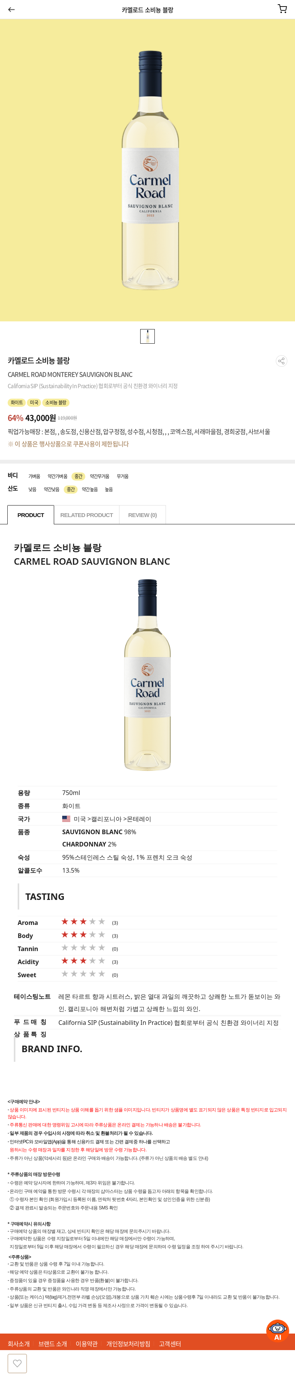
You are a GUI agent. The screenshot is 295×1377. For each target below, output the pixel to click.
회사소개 (19, 1343)
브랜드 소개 (52, 1343)
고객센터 (170, 1343)
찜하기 (17, 1363)
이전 (11, 9)
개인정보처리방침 (128, 1343)
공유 (281, 361)
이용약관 (87, 1343)
